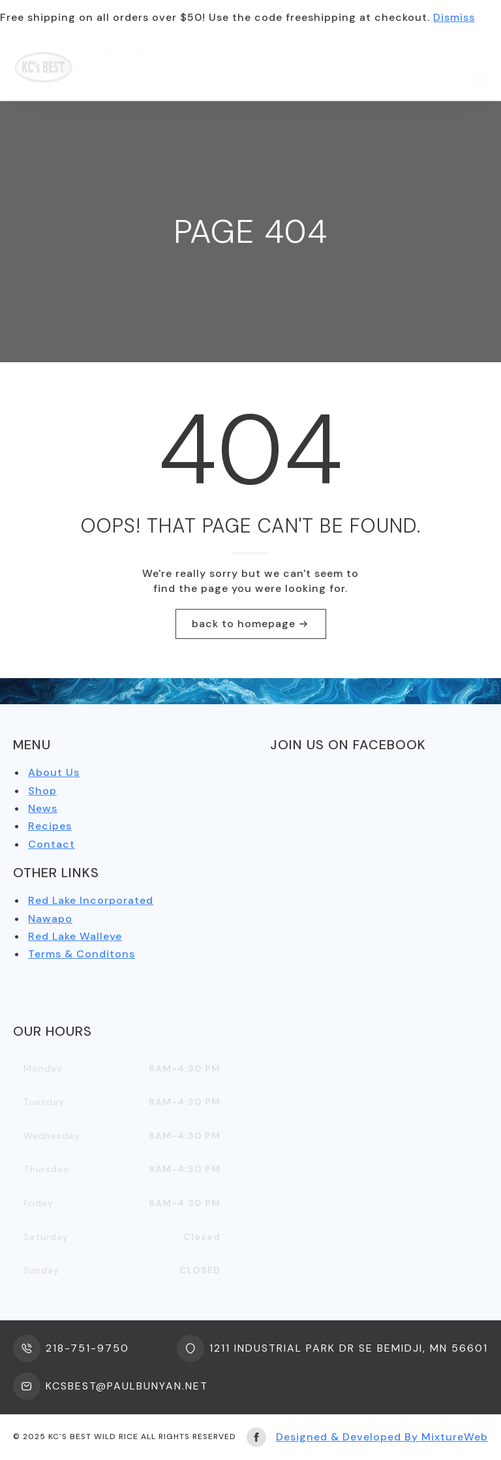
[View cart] (450, 81)
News (349, 49)
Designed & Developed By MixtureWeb (382, 1437)
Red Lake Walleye (75, 936)
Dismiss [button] (454, 17)
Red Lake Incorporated (90, 900)
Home (101, 49)
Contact (464, 49)
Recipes (401, 49)
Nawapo (50, 918)
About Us (54, 772)
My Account (282, 49)
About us (159, 49)
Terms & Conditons (81, 954)
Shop (217, 49)
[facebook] (256, 1437)
